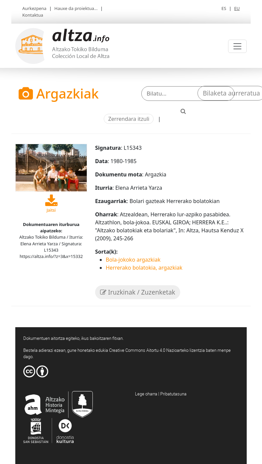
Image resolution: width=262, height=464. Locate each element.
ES (223, 8)
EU (237, 8)
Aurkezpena (34, 8)
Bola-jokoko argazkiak (133, 259)
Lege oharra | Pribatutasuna (161, 394)
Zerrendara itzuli (128, 118)
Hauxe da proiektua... (76, 8)
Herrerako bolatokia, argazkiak (144, 267)
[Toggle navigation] (237, 46)
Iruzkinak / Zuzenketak (137, 292)
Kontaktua (32, 15)
